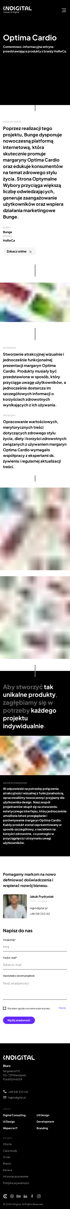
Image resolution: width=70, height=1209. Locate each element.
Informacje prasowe (16, 1176)
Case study (10, 1150)
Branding (42, 1128)
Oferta (7, 1144)
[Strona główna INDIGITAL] (17, 10)
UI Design (9, 1121)
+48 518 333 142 (40, 913)
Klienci (7, 1163)
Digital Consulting (14, 1115)
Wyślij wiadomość (18, 1020)
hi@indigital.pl (38, 908)
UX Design (43, 1115)
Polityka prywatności (16, 1183)
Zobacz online (19, 251)
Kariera (7, 1170)
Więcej (62, 1008)
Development (45, 1121)
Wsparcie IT (10, 1128)
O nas (6, 1157)
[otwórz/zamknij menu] (64, 10)
